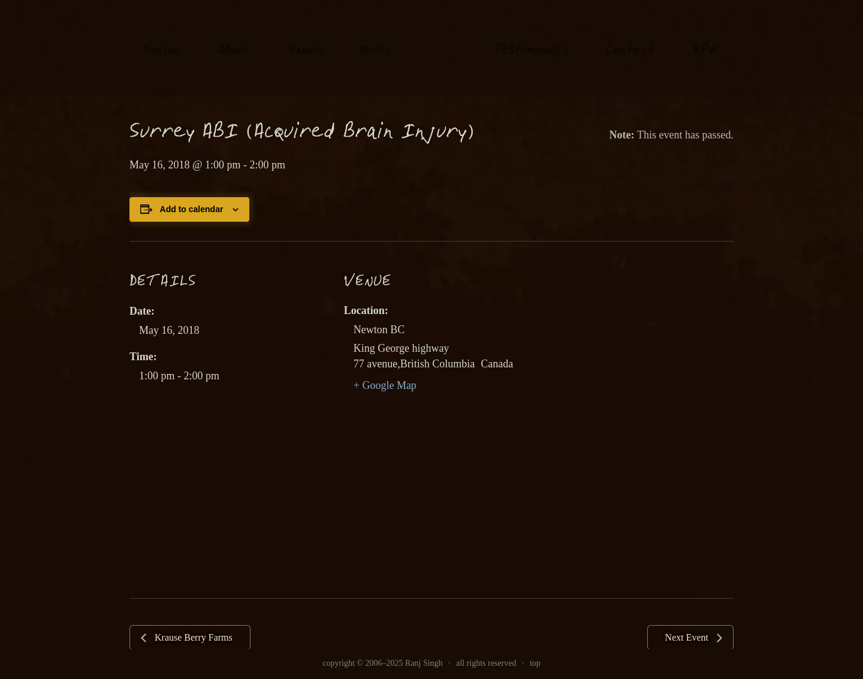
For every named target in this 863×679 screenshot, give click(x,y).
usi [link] (376, 38)
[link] (442, 47)
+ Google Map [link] (385, 385)
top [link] (535, 663)
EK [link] (705, 38)
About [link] (235, 38)
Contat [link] (630, 38)
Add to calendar (192, 209)
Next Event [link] (688, 637)
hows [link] (305, 38)
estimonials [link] (530, 38)
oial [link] (162, 38)
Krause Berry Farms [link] (192, 637)
